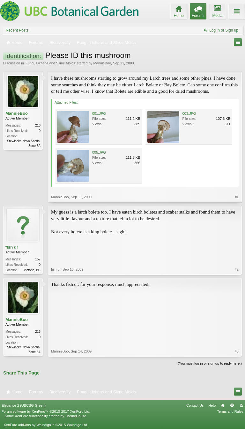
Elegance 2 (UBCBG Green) (24, 405)
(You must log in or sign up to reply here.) (210, 363)
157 (38, 259)
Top (232, 405)
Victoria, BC (32, 270)
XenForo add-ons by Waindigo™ (29, 425)
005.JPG (99, 152)
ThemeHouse (75, 416)
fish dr (11, 247)
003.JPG (189, 113)
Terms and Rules (230, 411)
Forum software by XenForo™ (46, 411)
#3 (237, 351)
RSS (241, 405)
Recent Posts (17, 30)
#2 (237, 269)
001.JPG (99, 113)
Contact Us (195, 405)
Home (222, 405)
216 (38, 125)
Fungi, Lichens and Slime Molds (50, 63)
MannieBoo (102, 63)
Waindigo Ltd (77, 425)
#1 (237, 197)
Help (212, 405)
